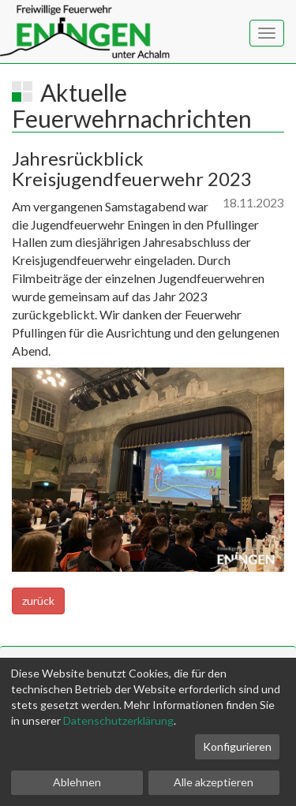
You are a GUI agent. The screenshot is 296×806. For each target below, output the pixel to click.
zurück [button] (38, 600)
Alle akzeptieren (213, 782)
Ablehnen (77, 782)
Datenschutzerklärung (118, 720)
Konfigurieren (237, 746)
